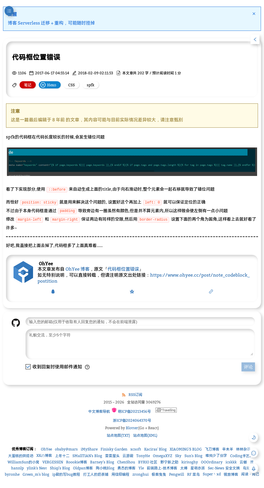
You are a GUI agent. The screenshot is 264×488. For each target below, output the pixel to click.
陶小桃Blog (105, 468)
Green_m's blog (36, 475)
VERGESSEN (52, 462)
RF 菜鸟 (193, 475)
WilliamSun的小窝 (23, 462)
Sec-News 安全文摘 (224, 468)
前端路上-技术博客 (162, 468)
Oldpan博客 (83, 468)
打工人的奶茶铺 (95, 475)
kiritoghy (189, 462)
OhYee (46, 450)
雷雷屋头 (112, 456)
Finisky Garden (114, 450)
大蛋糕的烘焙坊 (20, 456)
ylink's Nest (37, 468)
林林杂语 (243, 450)
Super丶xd (212, 474)
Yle (141, 468)
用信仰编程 (120, 475)
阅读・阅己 (250, 474)
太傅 (183, 468)
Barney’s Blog (102, 462)
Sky (178, 456)
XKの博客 (44, 456)
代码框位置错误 (123, 266)
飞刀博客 (212, 450)
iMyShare (89, 450)
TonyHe (143, 456)
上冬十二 (62, 456)
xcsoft (135, 450)
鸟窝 (246, 468)
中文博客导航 (98, 412)
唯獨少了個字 (216, 456)
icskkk (231, 462)
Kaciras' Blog (155, 450)
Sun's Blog (193, 456)
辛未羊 (227, 450)
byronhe (12, 475)
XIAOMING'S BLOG (186, 450)
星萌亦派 (197, 468)
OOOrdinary (212, 462)
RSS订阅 (135, 395)
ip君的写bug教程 (66, 475)
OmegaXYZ (162, 456)
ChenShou (126, 462)
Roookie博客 (76, 462)
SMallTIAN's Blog (87, 456)
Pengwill (176, 475)
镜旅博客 (231, 475)
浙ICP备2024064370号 (132, 421)
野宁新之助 (169, 462)
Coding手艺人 (241, 456)
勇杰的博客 (126, 468)
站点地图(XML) (145, 436)
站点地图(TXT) (118, 436)
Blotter (132, 428)
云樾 (243, 462)
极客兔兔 (159, 475)
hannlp (17, 468)
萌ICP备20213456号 (131, 411)
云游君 (128, 456)
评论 (248, 369)
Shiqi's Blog (60, 468)
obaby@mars (66, 450)
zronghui (140, 475)
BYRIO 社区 (147, 462)
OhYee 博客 (77, 266)
